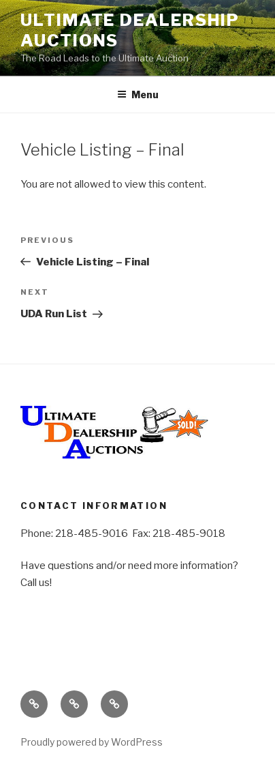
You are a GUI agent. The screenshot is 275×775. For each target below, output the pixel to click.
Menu (138, 94)
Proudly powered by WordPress (91, 742)
